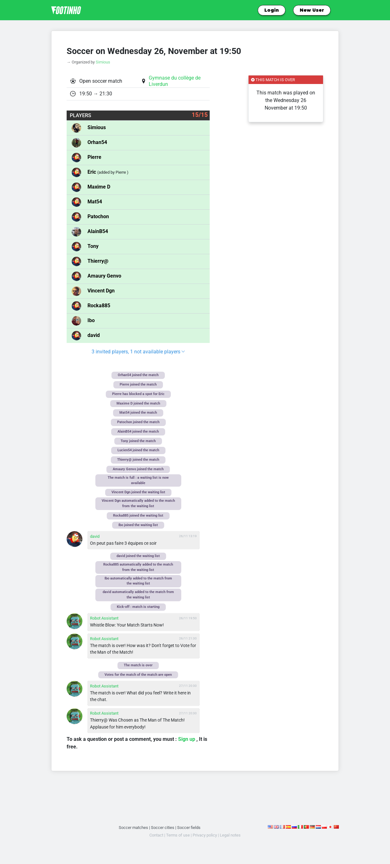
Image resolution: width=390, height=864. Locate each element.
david (93, 335)
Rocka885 (98, 306)
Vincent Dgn (101, 291)
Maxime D (98, 187)
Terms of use (178, 835)
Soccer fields (189, 827)
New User (312, 10)
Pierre (94, 157)
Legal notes (230, 835)
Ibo (91, 320)
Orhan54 (97, 142)
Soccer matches (133, 827)
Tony (93, 246)
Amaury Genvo (104, 276)
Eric (92, 172)
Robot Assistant (104, 618)
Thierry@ (97, 261)
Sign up (187, 739)
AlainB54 (97, 231)
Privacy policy (205, 835)
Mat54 (94, 202)
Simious (103, 62)
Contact (156, 835)
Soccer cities (162, 827)
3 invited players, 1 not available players (138, 352)
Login (271, 10)
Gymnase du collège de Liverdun (175, 81)
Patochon (98, 216)
